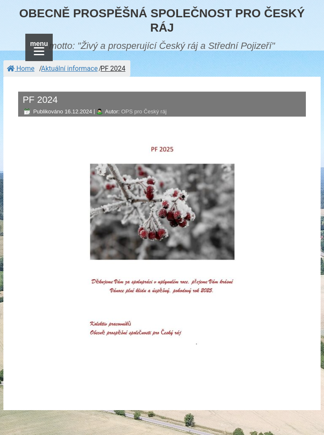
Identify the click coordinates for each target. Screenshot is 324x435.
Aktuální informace (69, 68)
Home (21, 68)
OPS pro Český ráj (144, 111)
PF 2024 (112, 68)
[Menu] (39, 47)
